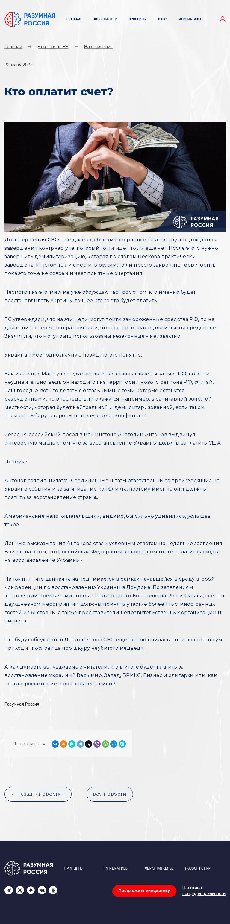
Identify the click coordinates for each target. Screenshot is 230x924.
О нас (162, 19)
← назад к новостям (38, 794)
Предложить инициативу (144, 891)
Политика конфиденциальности (204, 891)
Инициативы (190, 19)
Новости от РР (105, 19)
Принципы (137, 19)
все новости (110, 794)
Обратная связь (159, 868)
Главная (73, 19)
